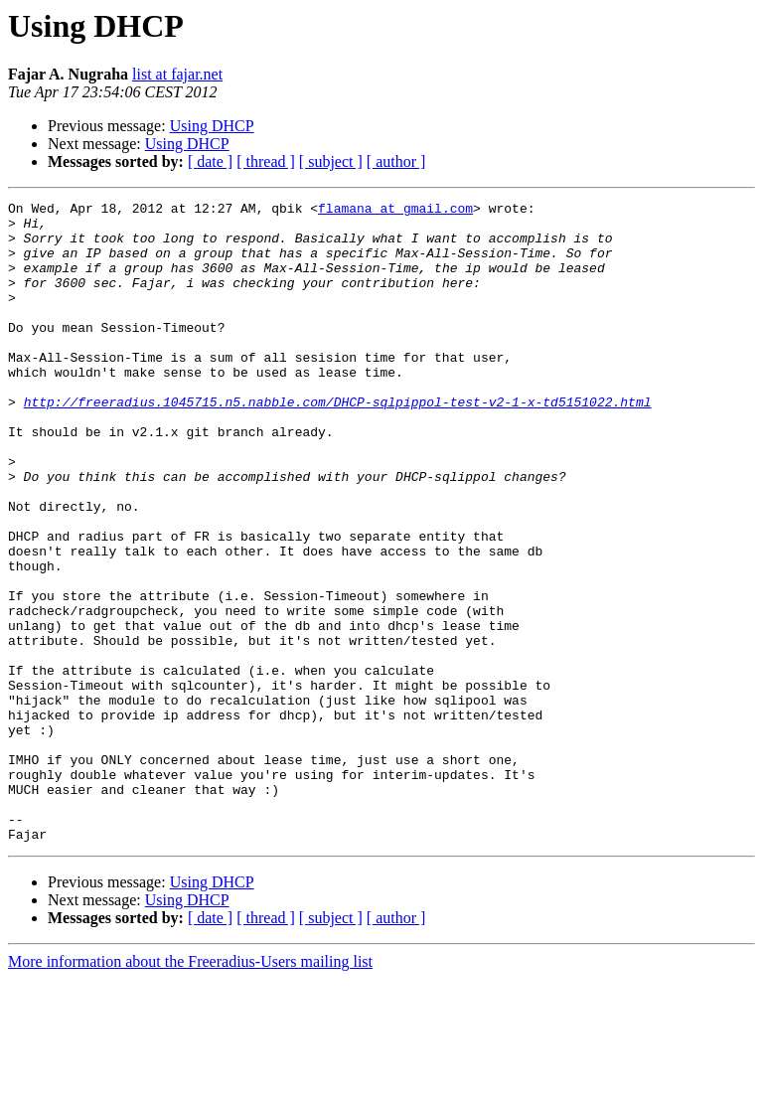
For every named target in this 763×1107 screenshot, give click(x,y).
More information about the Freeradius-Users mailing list (190, 1089)
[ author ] (396, 161)
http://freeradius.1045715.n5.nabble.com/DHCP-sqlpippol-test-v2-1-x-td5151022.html (338, 443)
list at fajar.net (177, 74)
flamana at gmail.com (395, 211)
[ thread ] (265, 161)
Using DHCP (212, 125)
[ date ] (210, 161)
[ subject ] (331, 161)
